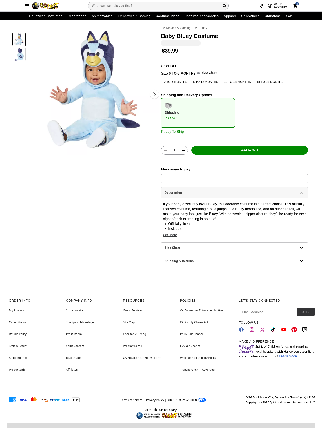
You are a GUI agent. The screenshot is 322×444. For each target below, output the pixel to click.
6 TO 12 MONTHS (205, 81)
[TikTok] (273, 329)
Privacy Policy (155, 400)
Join (305, 312)
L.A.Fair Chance (190, 346)
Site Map (129, 322)
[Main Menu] (26, 6)
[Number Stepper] (174, 150)
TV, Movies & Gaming (176, 28)
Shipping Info (18, 358)
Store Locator (75, 310)
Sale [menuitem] (289, 16)
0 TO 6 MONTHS (175, 81)
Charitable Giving (134, 334)
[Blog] (304, 329)
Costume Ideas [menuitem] (167, 16)
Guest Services (133, 310)
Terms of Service (132, 400)
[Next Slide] (154, 94)
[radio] (198, 112)
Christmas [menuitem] (273, 16)
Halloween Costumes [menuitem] (45, 16)
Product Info (17, 370)
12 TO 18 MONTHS (237, 81)
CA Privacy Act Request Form (142, 358)
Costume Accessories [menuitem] (202, 16)
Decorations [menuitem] (77, 16)
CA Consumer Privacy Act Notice (201, 310)
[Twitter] (262, 329)
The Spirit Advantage (80, 322)
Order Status (17, 322)
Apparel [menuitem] (230, 16)
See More (170, 235)
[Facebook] (241, 329)
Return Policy (18, 334)
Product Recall (132, 346)
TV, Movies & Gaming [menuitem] (134, 16)
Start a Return (18, 346)
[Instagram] (252, 329)
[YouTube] (283, 329)
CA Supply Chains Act (194, 322)
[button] (93, 90)
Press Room (74, 334)
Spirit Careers (75, 346)
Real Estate (73, 358)
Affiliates (72, 370)
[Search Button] (224, 6)
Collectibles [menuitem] (250, 16)
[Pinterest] (294, 329)
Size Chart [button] (207, 73)
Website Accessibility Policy (198, 358)
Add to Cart (249, 150)
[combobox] (158, 6)
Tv (195, 28)
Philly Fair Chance (192, 334)
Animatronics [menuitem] (102, 16)
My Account (17, 310)
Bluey (203, 28)
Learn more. (288, 356)
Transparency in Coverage (197, 370)
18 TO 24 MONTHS (270, 81)
